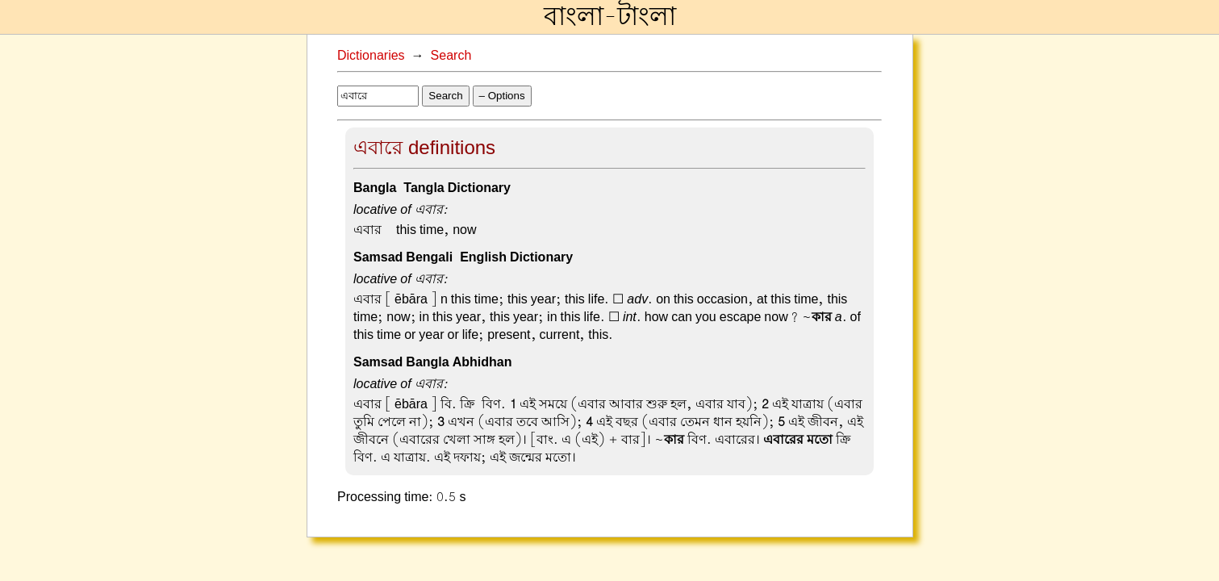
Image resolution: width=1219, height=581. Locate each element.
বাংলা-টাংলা (610, 17)
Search (451, 56)
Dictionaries (371, 56)
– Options (502, 96)
